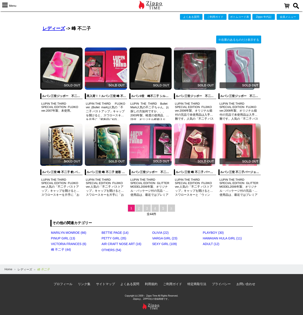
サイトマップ (105, 284)
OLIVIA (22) (160, 232)
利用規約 (151, 284)
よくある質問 (191, 16)
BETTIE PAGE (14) (115, 232)
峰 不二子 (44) (61, 249)
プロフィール (63, 284)
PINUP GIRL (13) (63, 238)
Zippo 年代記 (264, 16)
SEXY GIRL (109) (164, 244)
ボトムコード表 (239, 16)
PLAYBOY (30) (213, 232)
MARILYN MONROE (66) (68, 232)
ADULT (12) (211, 244)
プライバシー (221, 284)
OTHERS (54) (111, 250)
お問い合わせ (245, 284)
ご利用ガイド (215, 16)
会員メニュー (288, 16)
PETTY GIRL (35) (114, 238)
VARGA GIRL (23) (164, 238)
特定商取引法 (196, 284)
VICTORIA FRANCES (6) (68, 244)
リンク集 (84, 284)
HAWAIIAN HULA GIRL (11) (222, 238)
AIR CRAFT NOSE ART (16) (121, 244)
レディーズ (54, 28)
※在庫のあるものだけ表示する (238, 39)
